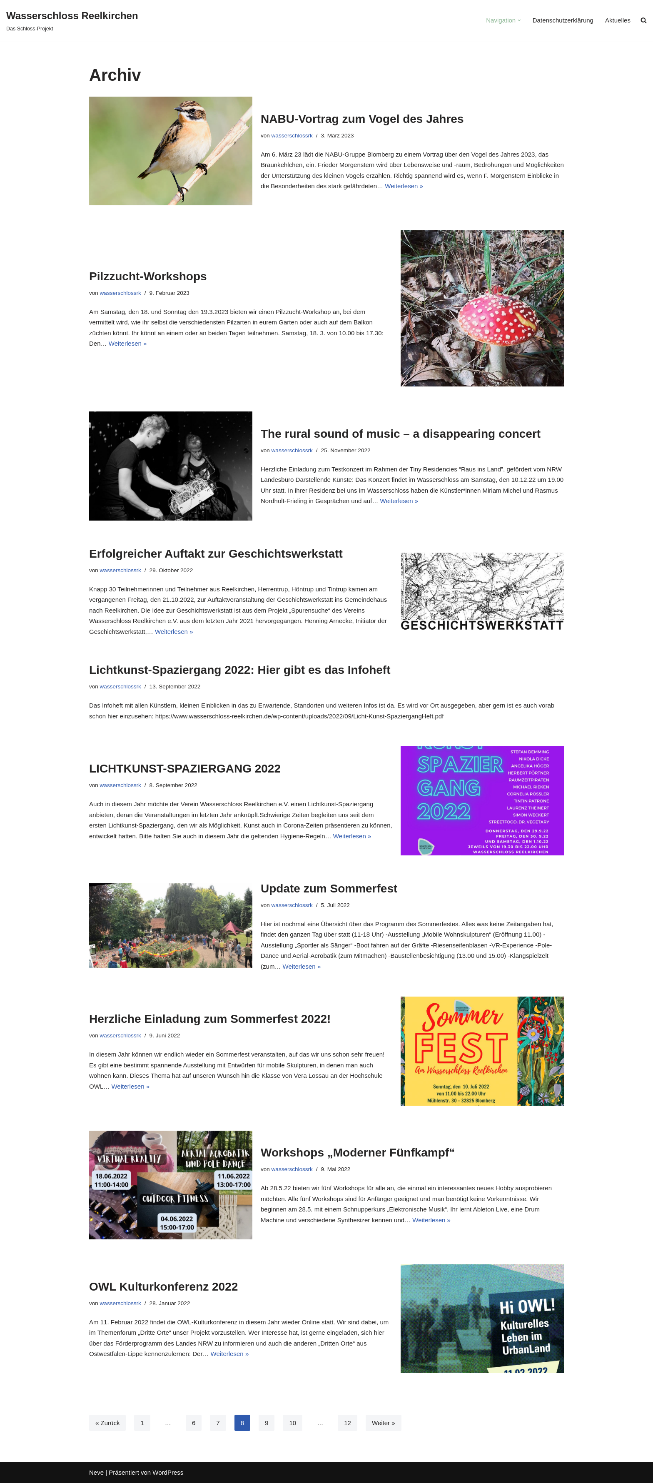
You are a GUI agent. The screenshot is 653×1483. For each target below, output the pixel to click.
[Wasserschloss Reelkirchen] (72, 20)
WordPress (167, 1472)
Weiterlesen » (404, 185)
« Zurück (107, 1422)
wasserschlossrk (292, 135)
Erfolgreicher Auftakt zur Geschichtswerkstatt (216, 553)
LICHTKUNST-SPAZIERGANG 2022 (185, 768)
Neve (96, 1472)
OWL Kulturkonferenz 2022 (163, 1286)
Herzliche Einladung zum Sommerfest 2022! (210, 1018)
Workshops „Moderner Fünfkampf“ (358, 1152)
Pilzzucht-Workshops (148, 276)
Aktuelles (618, 20)
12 (347, 1422)
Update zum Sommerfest (329, 888)
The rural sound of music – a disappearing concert (401, 433)
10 (292, 1422)
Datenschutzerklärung (563, 20)
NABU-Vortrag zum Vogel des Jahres (362, 118)
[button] (519, 20)
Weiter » (383, 1422)
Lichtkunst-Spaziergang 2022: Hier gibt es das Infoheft (239, 669)
